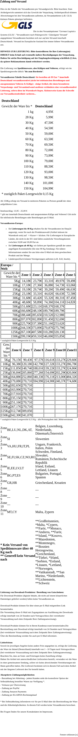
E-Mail (47, 252)
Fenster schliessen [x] (69, 735)
